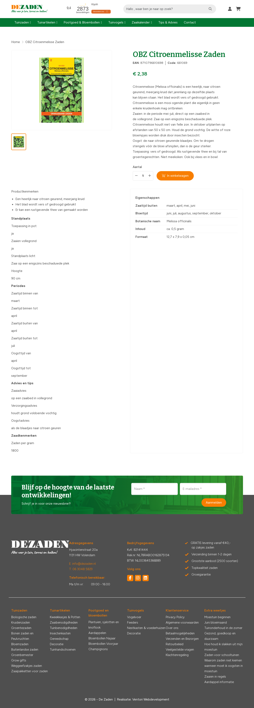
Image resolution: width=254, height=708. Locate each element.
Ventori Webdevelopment (150, 699)
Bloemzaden (19, 644)
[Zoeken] (210, 8)
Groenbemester (22, 655)
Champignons (98, 649)
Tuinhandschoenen (63, 649)
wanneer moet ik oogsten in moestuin (223, 668)
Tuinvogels (115, 22)
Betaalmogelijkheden (180, 633)
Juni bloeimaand (215, 622)
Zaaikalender (141, 22)
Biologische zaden (23, 617)
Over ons (172, 628)
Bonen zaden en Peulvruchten (22, 636)
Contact (190, 22)
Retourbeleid (174, 644)
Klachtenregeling (177, 655)
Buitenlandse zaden (24, 649)
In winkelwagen (175, 176)
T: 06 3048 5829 (81, 569)
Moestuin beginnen (217, 617)
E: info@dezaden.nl (82, 564)
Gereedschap (59, 639)
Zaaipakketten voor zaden (29, 671)
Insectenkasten (60, 633)
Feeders (132, 622)
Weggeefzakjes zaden (26, 666)
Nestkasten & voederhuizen (146, 628)
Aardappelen (97, 633)
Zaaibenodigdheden (64, 622)
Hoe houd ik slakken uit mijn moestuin (223, 646)
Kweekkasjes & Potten (65, 617)
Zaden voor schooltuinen (221, 655)
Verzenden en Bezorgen (182, 639)
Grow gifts (18, 660)
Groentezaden (21, 628)
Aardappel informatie (219, 682)
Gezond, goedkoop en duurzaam (220, 636)
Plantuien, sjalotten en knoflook (103, 624)
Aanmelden (214, 502)
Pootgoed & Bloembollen (82, 22)
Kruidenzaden (20, 622)
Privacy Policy (175, 617)
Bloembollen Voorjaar (103, 644)
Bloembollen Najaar (101, 638)
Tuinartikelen (46, 22)
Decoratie (56, 644)
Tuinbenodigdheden (63, 628)
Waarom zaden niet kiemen (223, 660)
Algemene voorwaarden (182, 622)
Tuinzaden (21, 22)
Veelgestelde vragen (180, 649)
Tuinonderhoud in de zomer (223, 628)
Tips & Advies (168, 22)
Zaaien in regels (215, 676)
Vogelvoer (134, 617)
